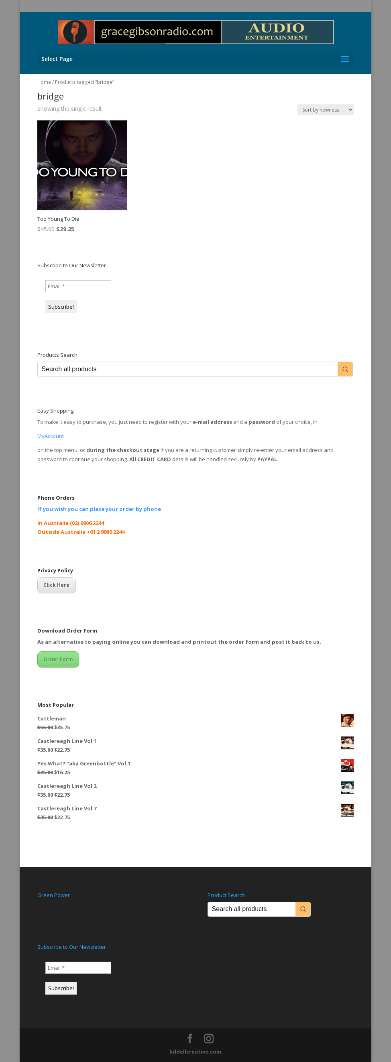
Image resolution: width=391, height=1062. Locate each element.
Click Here (56, 585)
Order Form (58, 659)
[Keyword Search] (188, 369)
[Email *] (78, 286)
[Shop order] (325, 109)
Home (44, 82)
